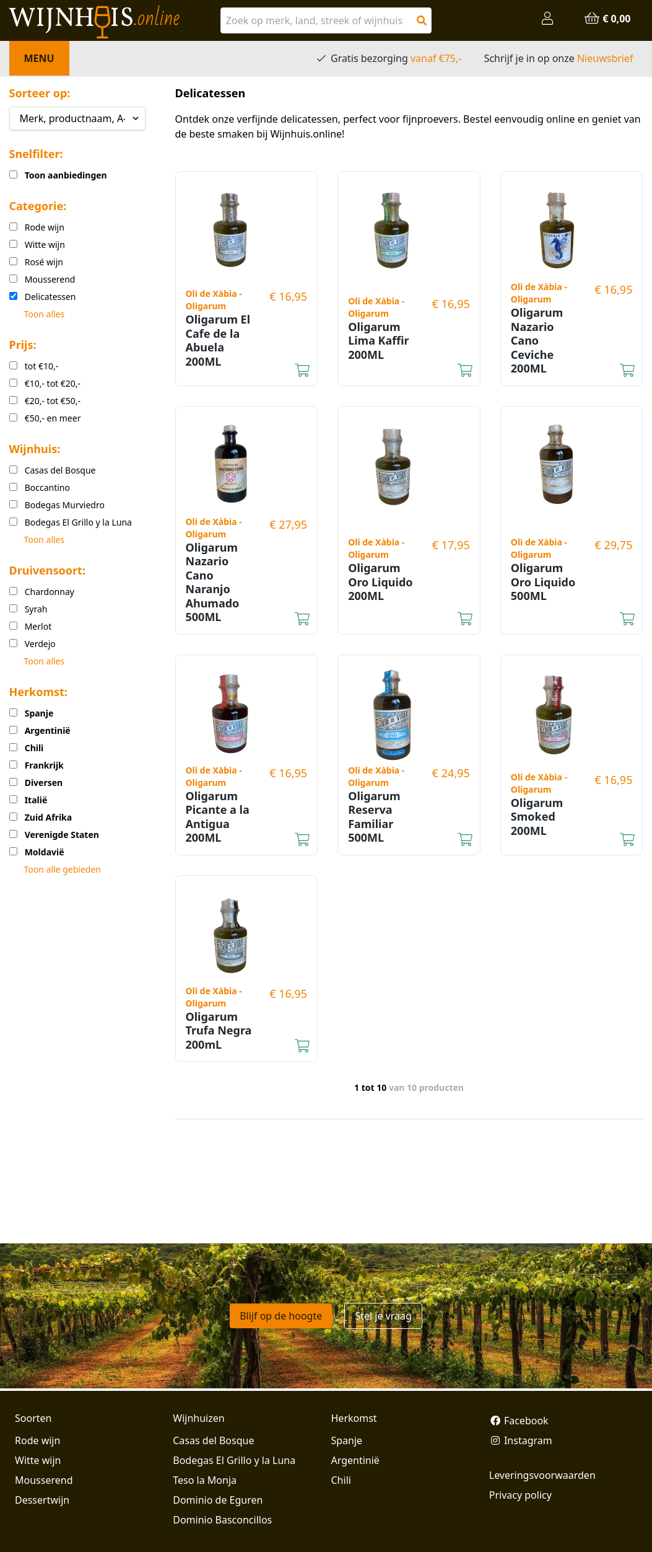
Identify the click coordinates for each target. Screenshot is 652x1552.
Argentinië (355, 1460)
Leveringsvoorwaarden (542, 1475)
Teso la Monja (205, 1480)
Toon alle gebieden (62, 869)
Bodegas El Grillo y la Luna (234, 1460)
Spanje (347, 1440)
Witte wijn (38, 1460)
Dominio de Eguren (218, 1500)
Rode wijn (37, 1440)
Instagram (520, 1440)
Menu (39, 58)
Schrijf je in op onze (558, 58)
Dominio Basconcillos (222, 1520)
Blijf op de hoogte (281, 1316)
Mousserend (43, 1480)
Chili (341, 1480)
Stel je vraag (383, 1316)
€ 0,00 (606, 18)
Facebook (519, 1420)
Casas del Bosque (213, 1440)
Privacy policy (520, 1495)
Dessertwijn (42, 1500)
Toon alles (44, 314)
